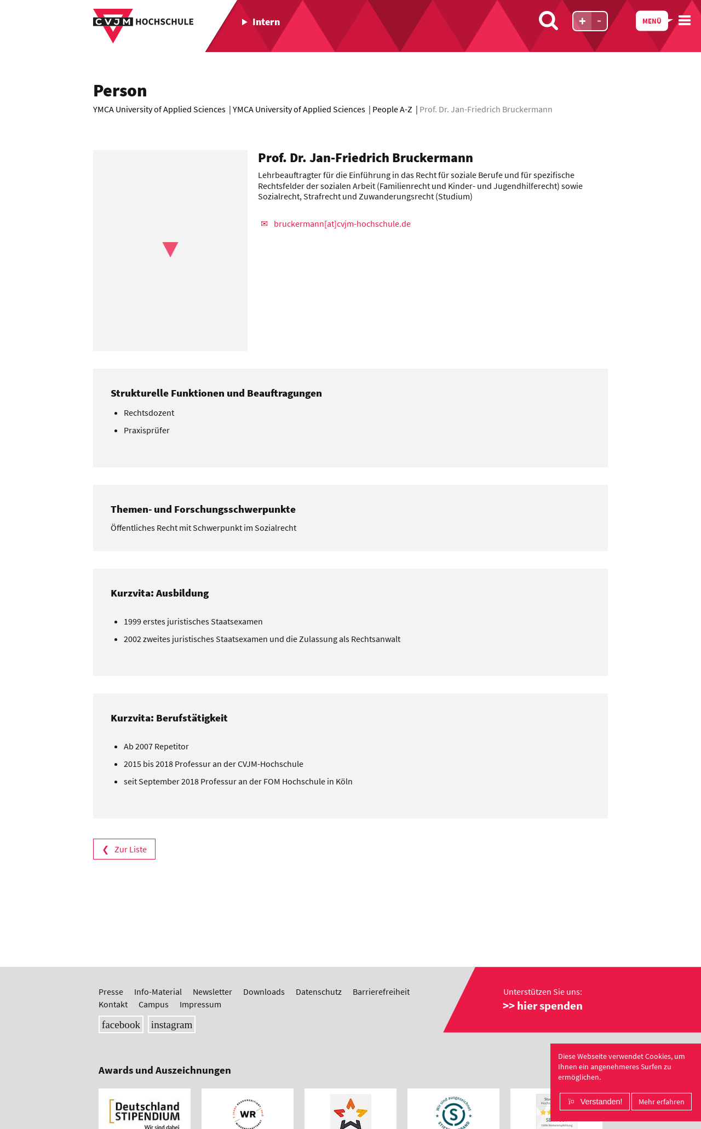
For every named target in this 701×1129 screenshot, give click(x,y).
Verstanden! (602, 1101)
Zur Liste (130, 849)
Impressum (200, 951)
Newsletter (212, 939)
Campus (154, 951)
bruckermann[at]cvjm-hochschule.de (342, 223)
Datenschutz (319, 939)
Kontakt (113, 951)
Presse (111, 939)
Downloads (264, 939)
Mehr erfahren (662, 1102)
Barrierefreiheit (381, 939)
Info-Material (158, 939)
